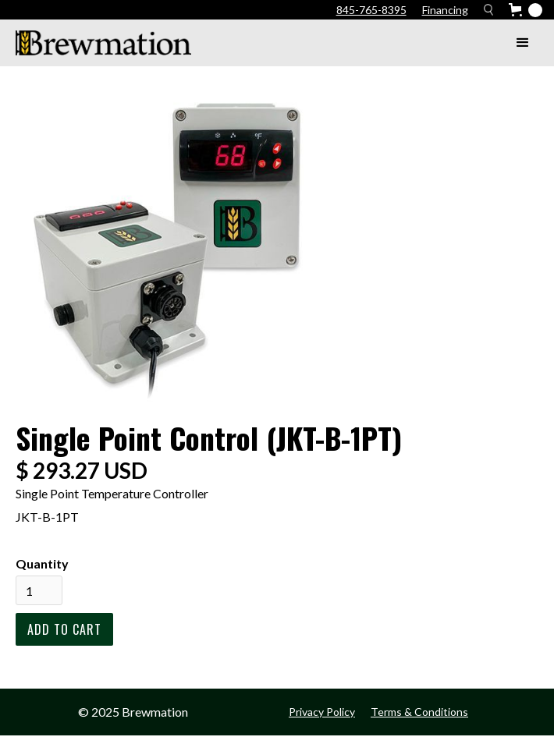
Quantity (42, 563)
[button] (522, 42)
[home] (99, 42)
